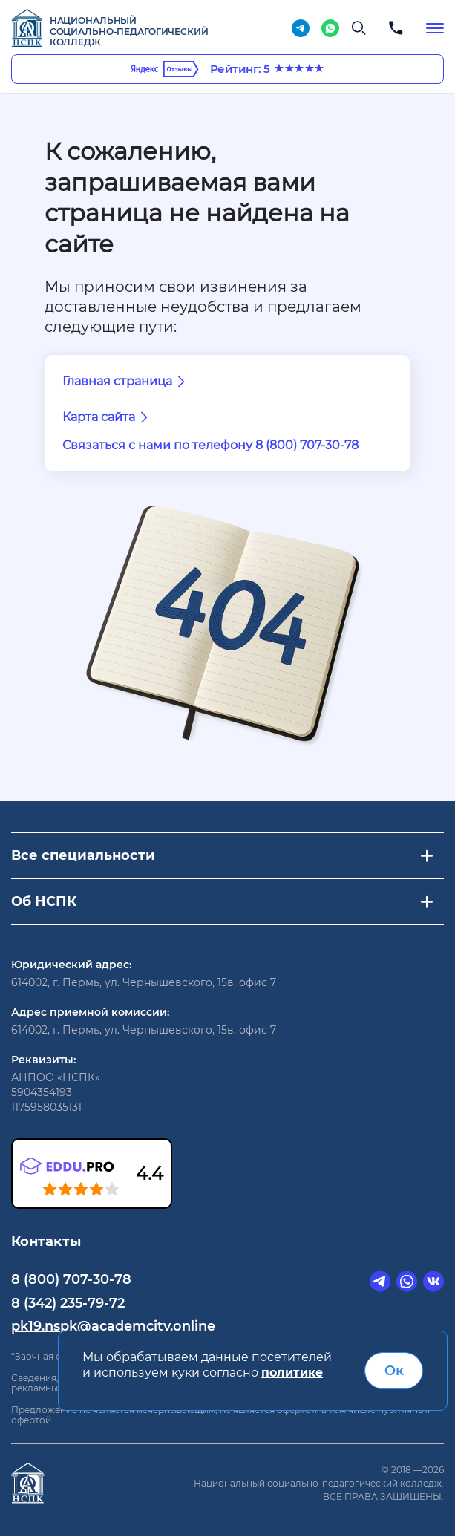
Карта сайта (107, 417)
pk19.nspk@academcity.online (113, 1325)
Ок (394, 1371)
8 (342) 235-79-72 (68, 1302)
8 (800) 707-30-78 (71, 1278)
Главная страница (126, 382)
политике (292, 1373)
